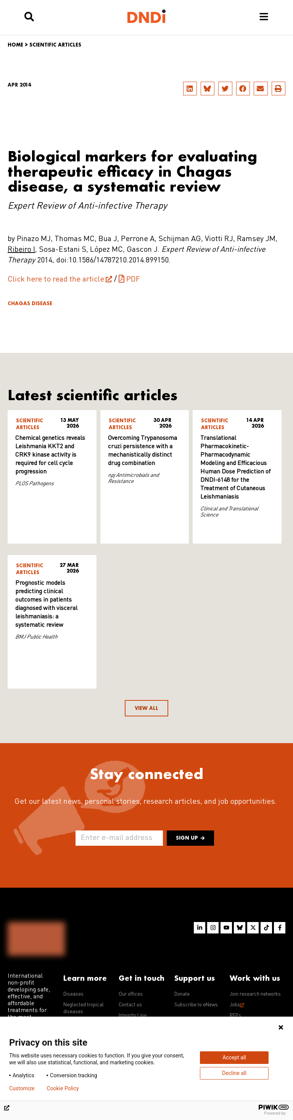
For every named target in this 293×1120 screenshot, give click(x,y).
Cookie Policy (63, 1088)
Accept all (234, 1057)
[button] (190, 88)
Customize (21, 1088)
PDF (133, 279)
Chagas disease (30, 303)
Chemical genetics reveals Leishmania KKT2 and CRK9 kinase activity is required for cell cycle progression (50, 455)
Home (15, 45)
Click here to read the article (56, 279)
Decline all (234, 1073)
